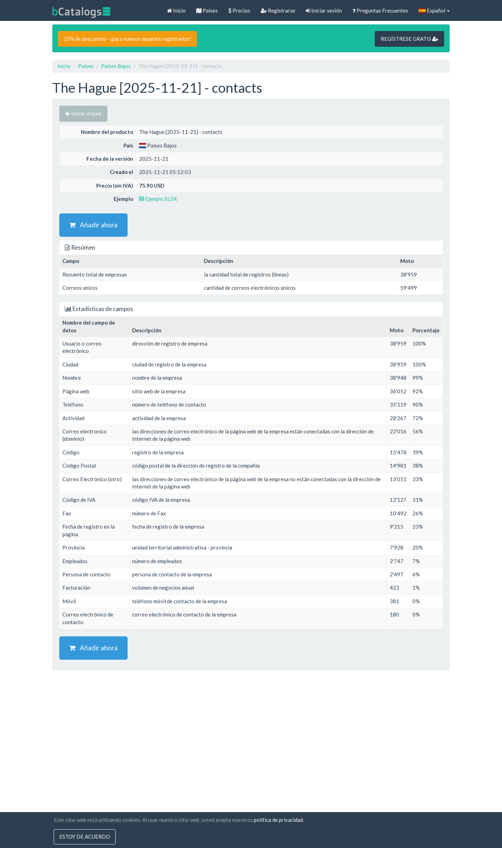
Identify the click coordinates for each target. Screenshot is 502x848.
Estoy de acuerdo (84, 837)
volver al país (83, 113)
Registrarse (278, 10)
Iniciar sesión (324, 10)
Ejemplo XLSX (158, 199)
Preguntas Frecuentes (380, 10)
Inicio (176, 10)
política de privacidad (278, 820)
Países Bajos (116, 66)
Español (434, 10)
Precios (239, 10)
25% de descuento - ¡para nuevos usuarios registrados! (127, 39)
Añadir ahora (93, 225)
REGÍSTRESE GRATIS (409, 39)
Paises (207, 10)
